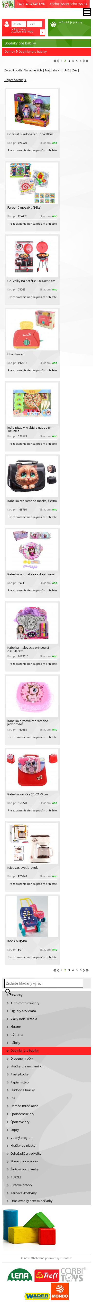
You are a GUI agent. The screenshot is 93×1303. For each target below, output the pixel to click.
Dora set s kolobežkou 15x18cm (30, 134)
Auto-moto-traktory (24, 1003)
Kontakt (67, 1258)
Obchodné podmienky (45, 1258)
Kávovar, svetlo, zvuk (22, 868)
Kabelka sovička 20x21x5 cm (27, 794)
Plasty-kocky (19, 1074)
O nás (24, 1258)
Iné (12, 1098)
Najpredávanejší (15, 80)
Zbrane (15, 1027)
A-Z (67, 70)
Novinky (16, 995)
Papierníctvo (19, 1082)
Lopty (14, 1130)
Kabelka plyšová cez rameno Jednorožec (27, 722)
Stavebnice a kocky (24, 1161)
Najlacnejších (33, 70)
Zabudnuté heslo (23, 32)
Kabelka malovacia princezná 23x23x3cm (28, 649)
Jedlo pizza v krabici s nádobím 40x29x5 (29, 429)
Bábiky (15, 1043)
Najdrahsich (53, 70)
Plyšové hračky (21, 1185)
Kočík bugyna (17, 941)
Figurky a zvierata (23, 1011)
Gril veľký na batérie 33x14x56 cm (31, 281)
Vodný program (21, 1138)
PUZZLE (15, 1177)
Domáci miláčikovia (24, 1106)
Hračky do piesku (23, 1145)
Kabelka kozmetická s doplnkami (31, 574)
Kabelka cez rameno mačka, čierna (32, 501)
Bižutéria (16, 1035)
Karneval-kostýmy (23, 1193)
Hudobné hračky (22, 1090)
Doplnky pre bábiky (33, 52)
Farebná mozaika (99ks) (24, 207)
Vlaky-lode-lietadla (23, 1019)
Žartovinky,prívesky (24, 1169)
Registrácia (19, 29)
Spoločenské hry (22, 1114)
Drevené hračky (21, 1058)
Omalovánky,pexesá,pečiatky (31, 1201)
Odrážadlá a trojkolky (25, 1153)
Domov (9, 52)
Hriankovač (15, 354)
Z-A (74, 70)
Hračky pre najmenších (27, 1066)
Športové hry (19, 1122)
